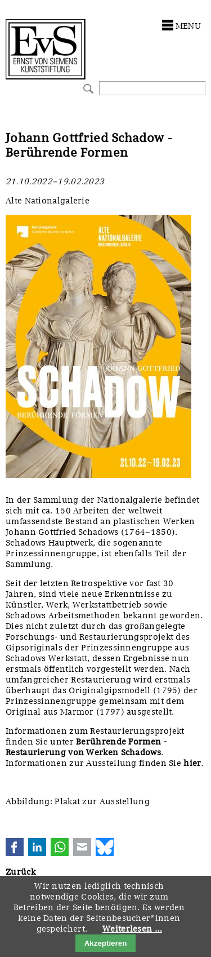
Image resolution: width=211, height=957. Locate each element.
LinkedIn (37, 847)
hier (192, 763)
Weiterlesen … (132, 929)
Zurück (20, 872)
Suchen (86, 88)
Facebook (15, 847)
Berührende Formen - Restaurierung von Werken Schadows (86, 747)
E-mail (82, 847)
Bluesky (105, 847)
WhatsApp (60, 847)
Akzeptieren (105, 943)
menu (188, 26)
